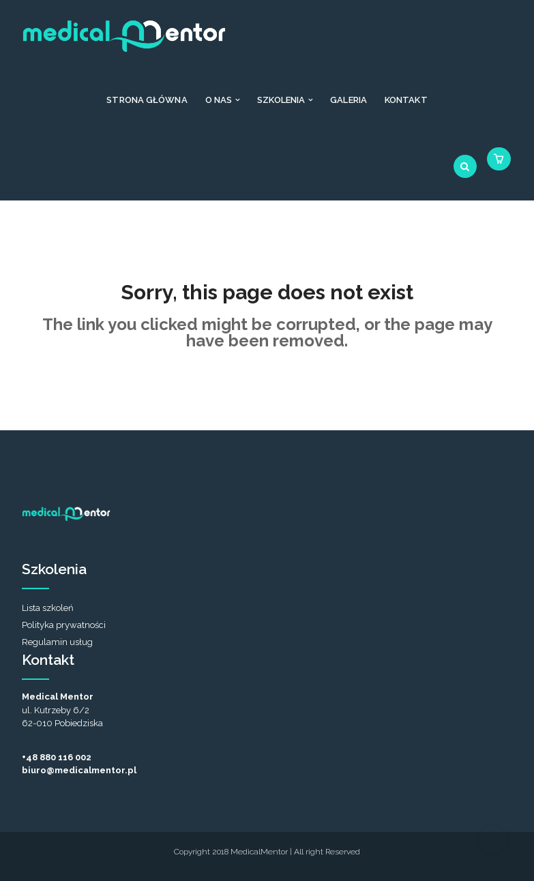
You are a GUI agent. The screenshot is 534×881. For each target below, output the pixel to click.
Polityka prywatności (64, 625)
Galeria (348, 100)
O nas (219, 100)
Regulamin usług (57, 642)
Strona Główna (146, 100)
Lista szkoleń (48, 608)
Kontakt (406, 100)
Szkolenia (281, 100)
